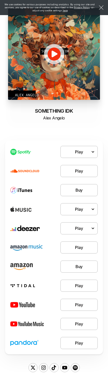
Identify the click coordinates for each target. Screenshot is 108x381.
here (65, 10)
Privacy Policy (82, 7)
